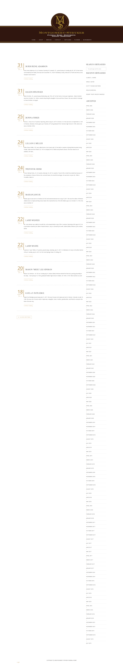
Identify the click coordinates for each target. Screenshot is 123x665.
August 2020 (89, 389)
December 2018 (90, 472)
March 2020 (89, 410)
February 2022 (90, 314)
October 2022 (90, 280)
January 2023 (90, 268)
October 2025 (90, 131)
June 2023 (89, 247)
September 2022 (90, 285)
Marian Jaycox (32, 195)
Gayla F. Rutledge (34, 293)
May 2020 (88, 401)
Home (33, 40)
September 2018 (90, 485)
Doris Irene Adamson (36, 66)
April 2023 (89, 255)
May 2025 (88, 151)
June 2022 (89, 297)
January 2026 (90, 118)
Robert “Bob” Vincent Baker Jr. (95, 94)
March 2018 (89, 510)
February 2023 (90, 264)
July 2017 (88, 543)
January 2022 (90, 318)
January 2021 (90, 368)
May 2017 (88, 551)
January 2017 (90, 568)
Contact (58, 40)
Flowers (77, 40)
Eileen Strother (34, 92)
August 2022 (89, 289)
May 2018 (88, 501)
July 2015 (88, 643)
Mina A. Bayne (90, 82)
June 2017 (89, 547)
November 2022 (90, 276)
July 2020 (88, 393)
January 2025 (90, 168)
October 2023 (90, 230)
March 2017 (89, 560)
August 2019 (89, 439)
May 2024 (88, 201)
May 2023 (88, 251)
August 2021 (89, 339)
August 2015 (89, 639)
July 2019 (88, 443)
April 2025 (89, 156)
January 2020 (90, 418)
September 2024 (90, 185)
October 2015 (90, 630)
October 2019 (90, 430)
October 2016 (90, 580)
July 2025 (88, 143)
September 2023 (90, 235)
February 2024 (90, 214)
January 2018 (90, 518)
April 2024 (89, 205)
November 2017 (90, 526)
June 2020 (89, 397)
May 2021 (88, 351)
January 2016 (90, 618)
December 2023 (90, 222)
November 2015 (90, 626)
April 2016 (89, 605)
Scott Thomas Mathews (93, 86)
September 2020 (90, 385)
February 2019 (90, 464)
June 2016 (89, 597)
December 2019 (90, 422)
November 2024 (90, 176)
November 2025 (90, 126)
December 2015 (90, 622)
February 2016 (90, 614)
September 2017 (90, 535)
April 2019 (89, 455)
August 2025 (89, 139)
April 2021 (89, 355)
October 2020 (90, 380)
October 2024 (90, 180)
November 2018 (90, 476)
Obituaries (67, 40)
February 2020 (90, 414)
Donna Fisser (32, 118)
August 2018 (89, 489)
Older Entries (24, 317)
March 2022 (89, 310)
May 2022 (88, 301)
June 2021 (89, 347)
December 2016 (90, 572)
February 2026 (90, 114)
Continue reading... (28, 79)
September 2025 (90, 135)
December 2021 (90, 322)
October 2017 (90, 530)
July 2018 (88, 493)
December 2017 (90, 522)
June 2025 (89, 147)
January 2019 (90, 468)
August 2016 (89, 589)
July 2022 (88, 293)
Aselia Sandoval (91, 90)
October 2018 (90, 480)
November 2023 (90, 226)
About (41, 40)
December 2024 (90, 172)
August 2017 (89, 539)
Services (48, 40)
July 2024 (88, 193)
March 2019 (89, 460)
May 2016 (88, 601)
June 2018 (89, 497)
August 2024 (89, 189)
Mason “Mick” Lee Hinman (38, 269)
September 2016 (90, 585)
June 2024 (89, 197)
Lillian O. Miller (34, 143)
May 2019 (88, 451)
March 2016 (89, 610)
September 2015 (90, 635)
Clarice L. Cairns (91, 77)
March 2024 (89, 210)
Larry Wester (32, 220)
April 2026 (89, 106)
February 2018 (90, 514)
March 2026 (89, 110)
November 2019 (90, 426)
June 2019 (89, 447)
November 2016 (90, 576)
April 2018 (89, 505)
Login (18, 662)
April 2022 (89, 305)
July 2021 (88, 343)
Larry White (31, 246)
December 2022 (90, 272)
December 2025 (90, 122)
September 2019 (90, 435)
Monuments (87, 40)
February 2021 (90, 364)
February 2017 (90, 564)
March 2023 (89, 260)
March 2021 (89, 360)
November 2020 (90, 376)
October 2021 (90, 330)
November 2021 (90, 326)
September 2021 (90, 335)
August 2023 (89, 239)
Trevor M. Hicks (33, 169)
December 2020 (90, 372)
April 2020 (89, 405)
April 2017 (89, 555)
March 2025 (89, 160)
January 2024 (90, 218)
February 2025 (90, 164)
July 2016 (88, 593)
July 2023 (88, 243)
